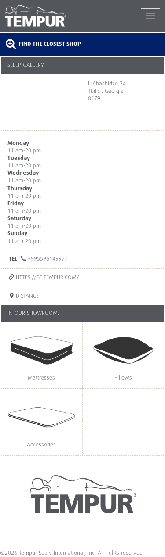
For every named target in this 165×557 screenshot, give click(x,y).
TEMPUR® (44, 16)
